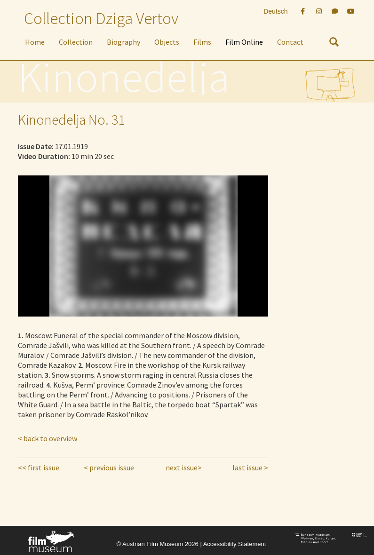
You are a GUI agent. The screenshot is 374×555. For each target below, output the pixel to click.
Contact (290, 42)
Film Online (244, 42)
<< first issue (38, 467)
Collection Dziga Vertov (101, 18)
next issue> (184, 467)
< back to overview (47, 438)
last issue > (250, 467)
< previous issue (109, 467)
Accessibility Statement (234, 543)
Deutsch (275, 11)
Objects (166, 42)
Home (35, 42)
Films (202, 42)
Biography (123, 42)
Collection (76, 42)
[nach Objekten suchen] (334, 43)
